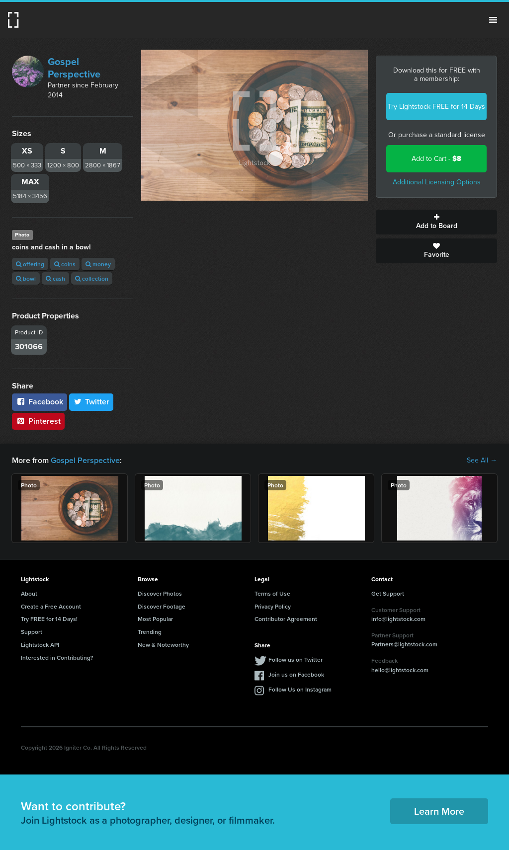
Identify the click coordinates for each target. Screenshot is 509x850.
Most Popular (155, 619)
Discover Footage (161, 606)
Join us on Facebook (296, 674)
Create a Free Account (51, 606)
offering (30, 264)
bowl (26, 278)
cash (55, 278)
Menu (493, 20)
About (29, 593)
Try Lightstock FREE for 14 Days (436, 106)
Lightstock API (40, 644)
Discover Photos (160, 593)
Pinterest (38, 421)
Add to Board (436, 222)
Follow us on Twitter (295, 659)
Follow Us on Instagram (300, 689)
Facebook (39, 401)
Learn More (439, 811)
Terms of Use (272, 593)
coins (65, 264)
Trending (150, 631)
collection (91, 278)
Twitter (91, 401)
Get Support (387, 593)
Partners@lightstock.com (404, 644)
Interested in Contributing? (57, 657)
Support (31, 631)
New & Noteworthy (163, 644)
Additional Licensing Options (437, 182)
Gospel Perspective (74, 67)
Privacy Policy (272, 606)
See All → (482, 460)
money (98, 264)
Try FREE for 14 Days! (49, 619)
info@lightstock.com (398, 619)
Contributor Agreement (285, 619)
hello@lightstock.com (399, 670)
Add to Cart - (436, 159)
